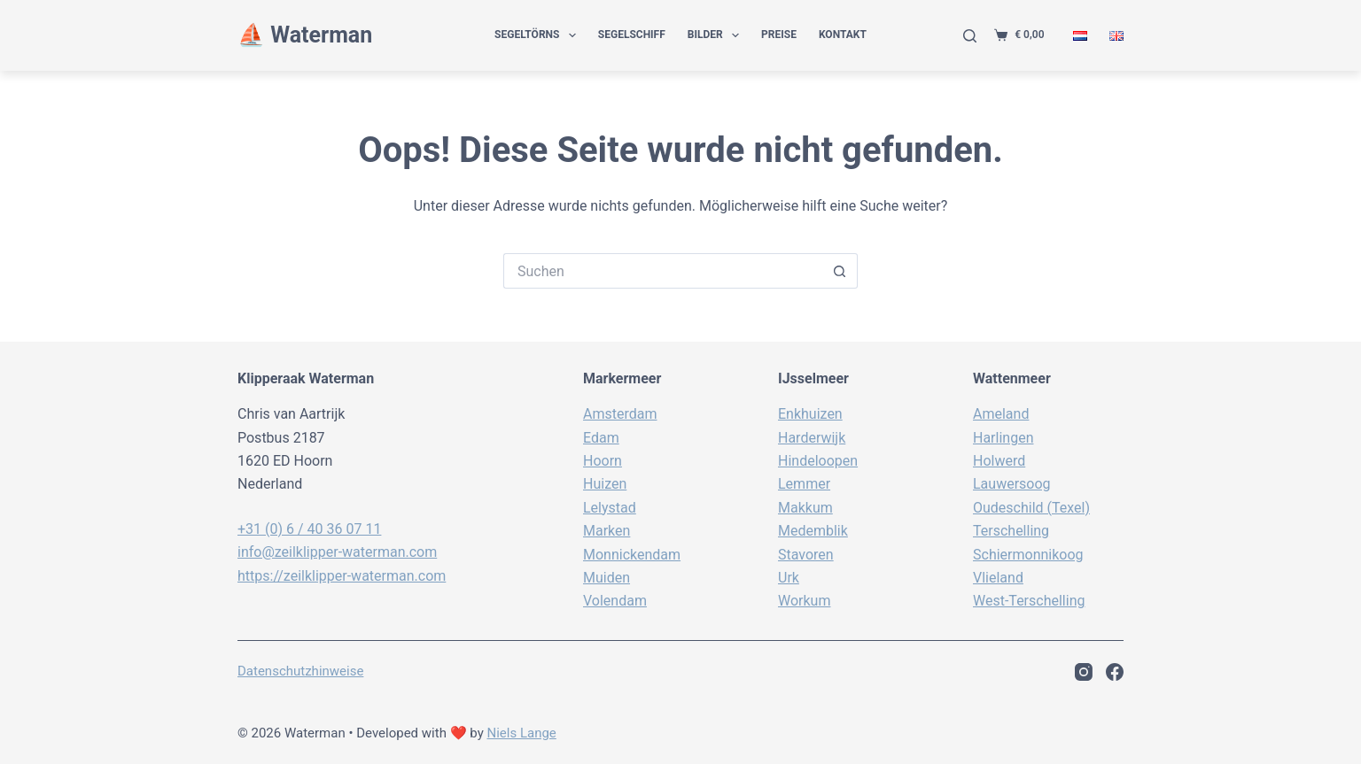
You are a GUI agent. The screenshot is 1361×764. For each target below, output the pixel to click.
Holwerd (999, 460)
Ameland (1001, 413)
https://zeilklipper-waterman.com (341, 575)
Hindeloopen (818, 460)
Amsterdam (620, 413)
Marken (606, 530)
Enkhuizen (810, 413)
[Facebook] (1115, 672)
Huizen (604, 483)
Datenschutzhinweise (300, 671)
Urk (788, 577)
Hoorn (602, 460)
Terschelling (1011, 530)
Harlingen (1003, 437)
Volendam (615, 600)
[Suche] (969, 35)
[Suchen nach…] (662, 271)
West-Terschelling (1029, 600)
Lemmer (804, 483)
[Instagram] (1084, 672)
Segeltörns (538, 35)
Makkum (805, 507)
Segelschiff (631, 34)
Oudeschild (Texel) (1031, 507)
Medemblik (813, 530)
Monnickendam (631, 554)
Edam (601, 437)
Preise (779, 34)
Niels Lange (521, 733)
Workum (804, 600)
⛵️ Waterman (304, 35)
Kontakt (843, 34)
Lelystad (609, 507)
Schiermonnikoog (1028, 554)
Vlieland (998, 577)
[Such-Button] (840, 271)
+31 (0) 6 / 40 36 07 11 (309, 529)
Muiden (606, 577)
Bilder (717, 35)
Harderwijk (811, 437)
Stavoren (806, 554)
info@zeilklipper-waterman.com (337, 552)
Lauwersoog (1012, 483)
